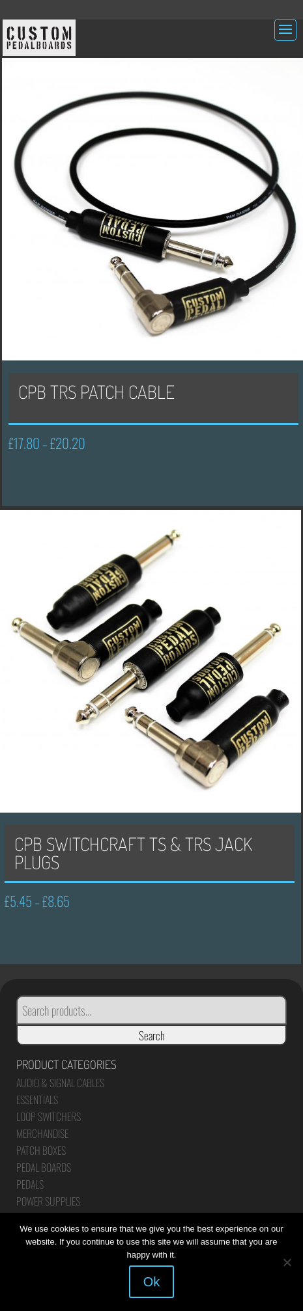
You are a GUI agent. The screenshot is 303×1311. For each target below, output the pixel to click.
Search (152, 1035)
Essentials (37, 1099)
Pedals (30, 1184)
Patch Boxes (41, 1150)
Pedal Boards (43, 1167)
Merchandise (42, 1133)
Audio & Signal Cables (60, 1082)
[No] (286, 1262)
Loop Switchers (48, 1116)
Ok (151, 1282)
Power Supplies (48, 1201)
